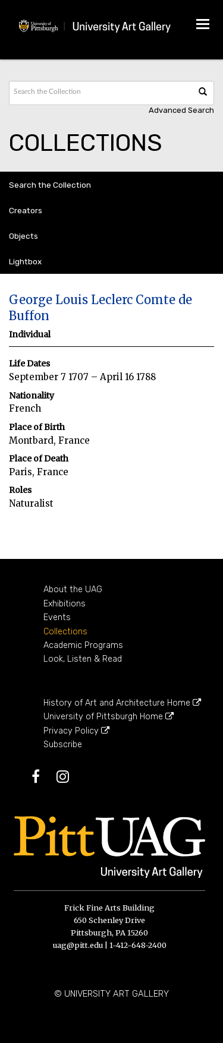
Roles (20, 490)
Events (57, 617)
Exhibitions (64, 604)
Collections (65, 632)
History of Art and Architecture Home (122, 703)
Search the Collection (50, 184)
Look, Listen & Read (82, 659)
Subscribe (62, 744)
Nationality (31, 396)
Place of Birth (37, 427)
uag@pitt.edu (78, 945)
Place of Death (38, 459)
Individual (30, 335)
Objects (23, 236)
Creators (25, 210)
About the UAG (72, 589)
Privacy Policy (76, 731)
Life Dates (29, 364)
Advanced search (181, 110)
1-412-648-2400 (138, 945)
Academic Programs (83, 645)
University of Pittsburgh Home (108, 717)
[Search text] (51, 91)
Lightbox (25, 261)
